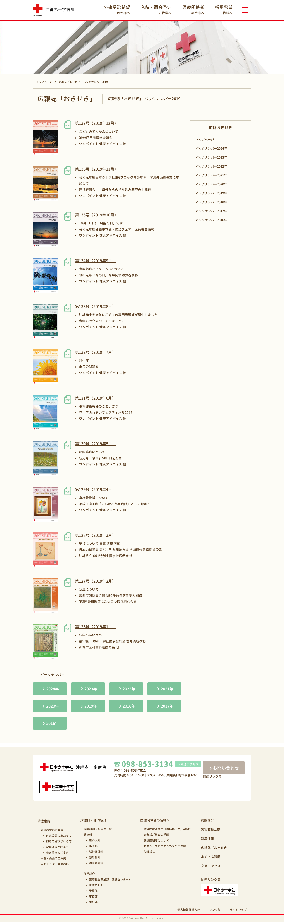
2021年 (167, 689)
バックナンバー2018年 (211, 202)
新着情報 (207, 838)
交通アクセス (188, 764)
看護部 (93, 891)
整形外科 (94, 857)
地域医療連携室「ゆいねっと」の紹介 (168, 829)
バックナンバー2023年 (211, 157)
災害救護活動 (211, 829)
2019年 (90, 706)
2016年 (52, 723)
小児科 (93, 846)
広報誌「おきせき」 (215, 847)
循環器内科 (96, 863)
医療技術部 (96, 885)
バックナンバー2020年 (211, 184)
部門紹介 (89, 874)
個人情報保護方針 (188, 910)
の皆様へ (117, 9)
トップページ (205, 139)
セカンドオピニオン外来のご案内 (165, 846)
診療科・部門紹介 (93, 820)
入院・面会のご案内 (53, 858)
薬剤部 (93, 902)
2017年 (167, 706)
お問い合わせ (224, 768)
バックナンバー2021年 (211, 175)
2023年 (90, 689)
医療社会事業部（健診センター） (110, 879)
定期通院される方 (57, 847)
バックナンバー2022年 (211, 166)
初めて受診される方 (59, 841)
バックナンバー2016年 (211, 220)
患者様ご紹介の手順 (156, 835)
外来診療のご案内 (52, 830)
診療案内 (43, 821)
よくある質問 (211, 857)
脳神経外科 (96, 852)
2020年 (52, 706)
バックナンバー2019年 (211, 193)
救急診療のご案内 (57, 853)
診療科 (88, 835)
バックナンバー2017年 (211, 211)
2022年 (129, 689)
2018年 (129, 706)
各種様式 (149, 852)
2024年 (52, 689)
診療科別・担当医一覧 (98, 829)
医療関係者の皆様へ (155, 820)
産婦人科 (94, 840)
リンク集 (215, 910)
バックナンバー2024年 (211, 148)
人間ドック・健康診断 (55, 864)
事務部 (93, 896)
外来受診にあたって (59, 836)
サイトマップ (238, 910)
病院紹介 (207, 820)
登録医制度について (156, 840)
